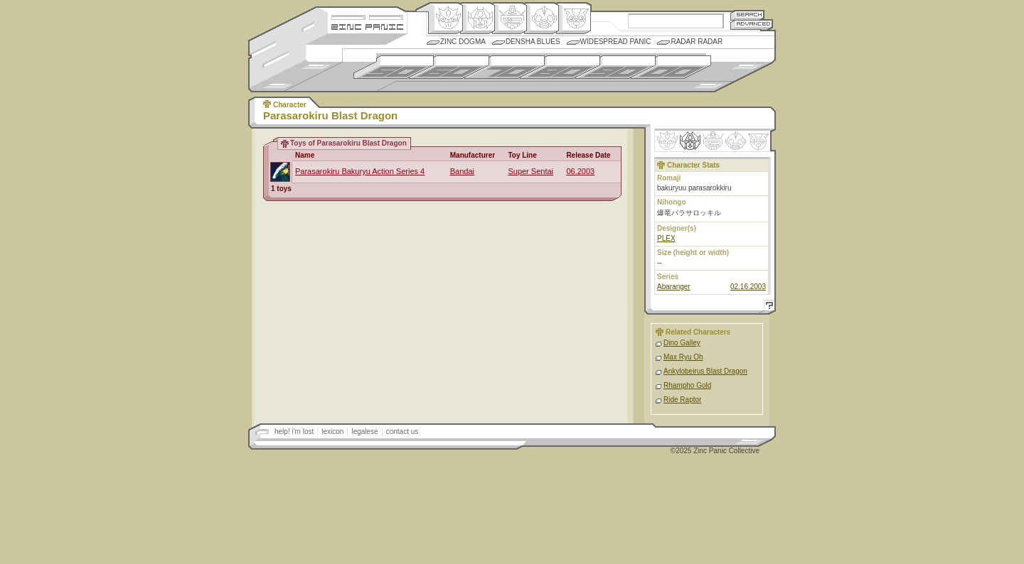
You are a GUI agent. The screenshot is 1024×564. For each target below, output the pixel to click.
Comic (573, 18)
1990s (615, 67)
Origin (445, 18)
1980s (560, 67)
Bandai (462, 171)
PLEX (666, 238)
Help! (767, 307)
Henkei (477, 18)
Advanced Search (751, 24)
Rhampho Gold (687, 385)
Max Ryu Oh (683, 357)
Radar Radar (696, 41)
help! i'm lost (294, 431)
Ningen (541, 18)
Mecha (509, 18)
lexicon (332, 431)
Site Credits (367, 16)
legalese (364, 431)
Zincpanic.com (367, 26)
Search (747, 14)
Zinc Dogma (463, 41)
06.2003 (580, 171)
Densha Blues (533, 41)
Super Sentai (530, 171)
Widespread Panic (615, 41)
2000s (670, 67)
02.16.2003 (748, 287)
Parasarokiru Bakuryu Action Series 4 (360, 171)
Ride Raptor (682, 399)
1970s (504, 67)
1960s (449, 67)
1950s (393, 67)
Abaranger (673, 287)
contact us (402, 431)
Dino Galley (681, 343)
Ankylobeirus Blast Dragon (705, 371)
